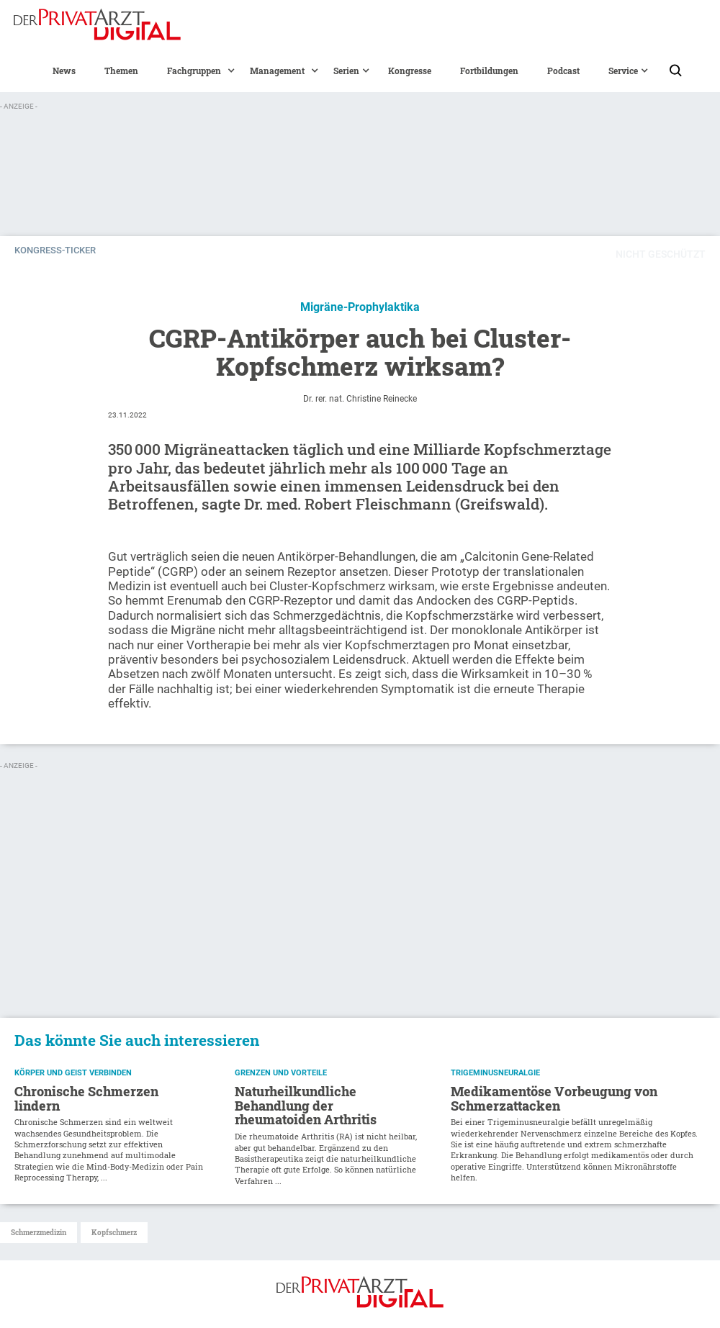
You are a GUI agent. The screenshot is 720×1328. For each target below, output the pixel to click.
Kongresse (409, 70)
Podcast (563, 70)
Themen (121, 70)
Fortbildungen (489, 70)
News (64, 70)
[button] (194, 70)
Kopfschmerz (114, 1232)
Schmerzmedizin (38, 1232)
